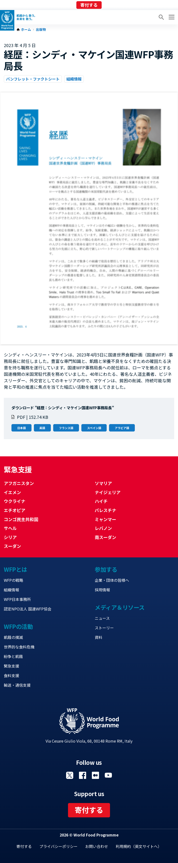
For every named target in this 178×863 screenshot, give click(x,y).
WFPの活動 (18, 626)
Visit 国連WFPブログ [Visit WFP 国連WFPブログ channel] (95, 775)
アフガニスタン (19, 483)
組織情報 (74, 79)
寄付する (89, 5)
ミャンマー (105, 519)
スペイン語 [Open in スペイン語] (94, 428)
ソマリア (103, 483)
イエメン (12, 492)
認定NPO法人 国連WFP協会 (27, 609)
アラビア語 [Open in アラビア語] (122, 428)
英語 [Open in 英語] (42, 428)
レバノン (103, 528)
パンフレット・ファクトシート (33, 79)
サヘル (10, 528)
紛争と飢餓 (13, 656)
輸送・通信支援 (17, 685)
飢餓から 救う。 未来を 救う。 (26, 17)
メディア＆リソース (120, 607)
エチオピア (14, 510)
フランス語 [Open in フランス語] (66, 428)
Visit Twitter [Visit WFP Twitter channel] (69, 775)
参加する (106, 569)
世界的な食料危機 (19, 647)
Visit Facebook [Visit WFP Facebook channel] (82, 775)
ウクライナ (14, 501)
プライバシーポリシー (58, 846)
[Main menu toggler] (170, 17)
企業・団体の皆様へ (112, 580)
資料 (98, 637)
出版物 (41, 29)
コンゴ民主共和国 (21, 519)
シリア (10, 537)
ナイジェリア (107, 492)
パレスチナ (105, 510)
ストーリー (104, 628)
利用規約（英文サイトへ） (139, 846)
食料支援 (11, 675)
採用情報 (102, 590)
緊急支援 (11, 666)
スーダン (12, 546)
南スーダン (105, 537)
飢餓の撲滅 (13, 637)
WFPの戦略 (13, 580)
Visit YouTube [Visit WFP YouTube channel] (108, 775)
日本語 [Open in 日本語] (21, 428)
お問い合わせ (96, 846)
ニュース (102, 618)
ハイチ (101, 501)
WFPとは (15, 569)
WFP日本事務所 (17, 599)
